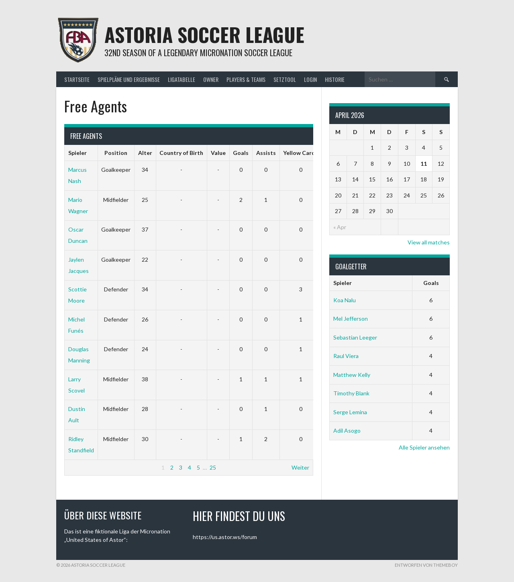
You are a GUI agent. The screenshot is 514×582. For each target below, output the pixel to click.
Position (115, 152)
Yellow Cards (300, 152)
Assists (266, 152)
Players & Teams (245, 79)
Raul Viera (346, 355)
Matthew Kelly (351, 374)
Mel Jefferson (350, 318)
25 (213, 467)
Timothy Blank (351, 393)
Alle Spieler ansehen (424, 447)
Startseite (77, 79)
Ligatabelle (181, 79)
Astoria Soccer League (204, 34)
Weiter (300, 467)
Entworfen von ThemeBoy (426, 565)
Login (310, 79)
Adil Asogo (347, 430)
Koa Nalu (344, 300)
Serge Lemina (350, 412)
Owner (210, 79)
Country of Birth (181, 152)
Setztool (284, 79)
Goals (241, 152)
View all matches (429, 242)
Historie (335, 79)
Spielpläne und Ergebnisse (129, 79)
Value (218, 152)
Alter (145, 152)
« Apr (339, 227)
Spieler (77, 152)
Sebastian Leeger (355, 337)
